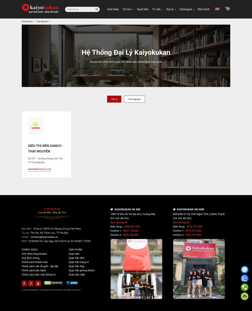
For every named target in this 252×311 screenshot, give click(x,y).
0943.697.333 (132, 226)
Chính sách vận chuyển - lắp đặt (40, 266)
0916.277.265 (193, 230)
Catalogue (185, 9)
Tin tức (126, 9)
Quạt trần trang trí (79, 262)
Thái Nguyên (134, 99)
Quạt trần (142, 9)
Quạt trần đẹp (76, 266)
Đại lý (169, 9)
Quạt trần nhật (77, 274)
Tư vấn (156, 9)
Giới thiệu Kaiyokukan (34, 253)
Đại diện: (27, 228)
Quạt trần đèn (76, 258)
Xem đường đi (118, 222)
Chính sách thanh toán (35, 262)
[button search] (97, 9)
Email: (26, 237)
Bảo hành (204, 9)
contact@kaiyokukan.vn (44, 237)
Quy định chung (30, 258)
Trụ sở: (26, 232)
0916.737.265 (193, 234)
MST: (25, 241)
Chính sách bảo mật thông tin (39, 274)
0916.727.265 (194, 226)
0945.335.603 (130, 234)
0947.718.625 (130, 230)
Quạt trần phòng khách (82, 270)
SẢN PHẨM (75, 249)
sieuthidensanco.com (39, 169)
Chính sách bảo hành (34, 270)
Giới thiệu (113, 9)
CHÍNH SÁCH (30, 249)
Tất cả (114, 99)
